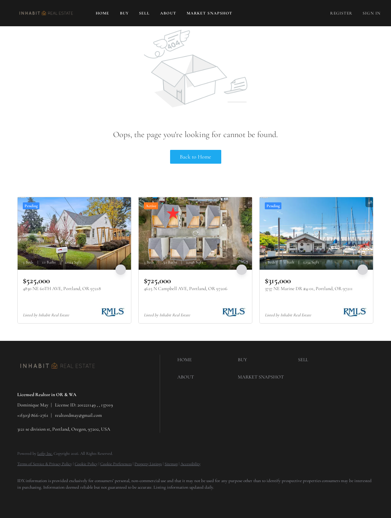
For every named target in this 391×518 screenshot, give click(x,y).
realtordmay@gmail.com (78, 415)
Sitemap (171, 463)
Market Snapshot (210, 13)
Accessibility (190, 463)
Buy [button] (124, 13)
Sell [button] (144, 13)
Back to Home (195, 156)
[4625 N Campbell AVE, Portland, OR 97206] (195, 233)
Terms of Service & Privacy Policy (44, 463)
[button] (46, 13)
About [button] (168, 13)
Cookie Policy (86, 463)
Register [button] (341, 13)
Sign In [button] (372, 13)
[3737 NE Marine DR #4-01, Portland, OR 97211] (316, 233)
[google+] (25, 499)
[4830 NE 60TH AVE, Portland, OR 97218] (74, 233)
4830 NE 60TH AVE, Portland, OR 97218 (62, 288)
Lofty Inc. (45, 453)
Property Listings (148, 463)
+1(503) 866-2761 (32, 415)
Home (102, 13)
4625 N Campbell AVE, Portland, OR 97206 (185, 288)
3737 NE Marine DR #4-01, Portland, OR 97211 (309, 288)
